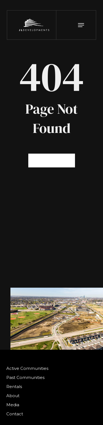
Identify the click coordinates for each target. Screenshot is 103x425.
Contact (14, 413)
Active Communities (27, 368)
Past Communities (25, 377)
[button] (81, 25)
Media (12, 404)
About (13, 395)
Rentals (14, 386)
